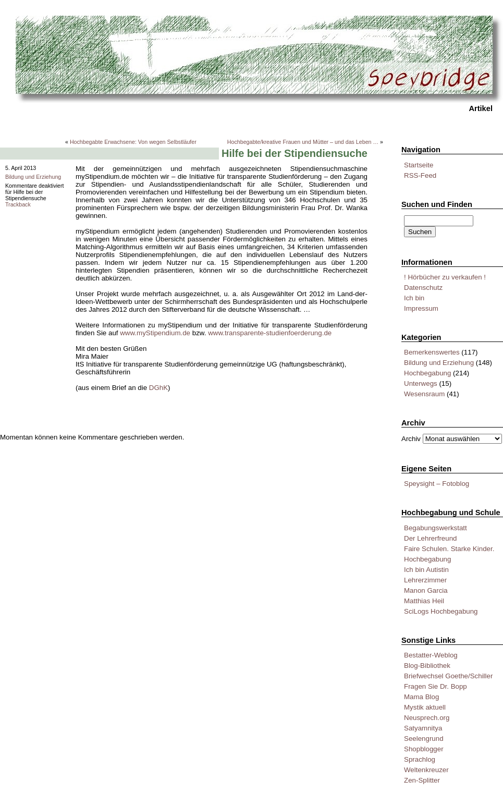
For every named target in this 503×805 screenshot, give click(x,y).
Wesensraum (424, 394)
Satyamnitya (423, 728)
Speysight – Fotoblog (436, 483)
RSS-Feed (420, 175)
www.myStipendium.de (155, 333)
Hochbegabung (427, 373)
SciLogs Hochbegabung (441, 611)
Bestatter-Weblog (431, 655)
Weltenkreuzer (426, 770)
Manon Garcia (426, 590)
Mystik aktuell (425, 707)
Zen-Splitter (422, 780)
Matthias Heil (424, 601)
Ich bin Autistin (426, 570)
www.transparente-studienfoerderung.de (270, 333)
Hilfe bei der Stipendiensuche (294, 153)
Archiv (411, 439)
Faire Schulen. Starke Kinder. (449, 549)
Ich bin (414, 298)
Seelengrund (424, 738)
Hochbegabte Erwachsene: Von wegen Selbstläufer (133, 142)
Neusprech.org (426, 718)
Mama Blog (421, 697)
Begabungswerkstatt (435, 528)
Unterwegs (420, 383)
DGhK (158, 388)
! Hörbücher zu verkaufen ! (445, 277)
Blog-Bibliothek (427, 665)
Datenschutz (423, 287)
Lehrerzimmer (425, 580)
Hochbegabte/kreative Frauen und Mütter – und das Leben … (302, 142)
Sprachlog (419, 759)
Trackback (18, 204)
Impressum (421, 308)
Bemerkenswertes (432, 352)
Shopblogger (424, 749)
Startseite (418, 165)
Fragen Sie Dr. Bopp (435, 686)
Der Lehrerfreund (430, 538)
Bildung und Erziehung (439, 363)
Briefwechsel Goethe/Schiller (448, 676)
